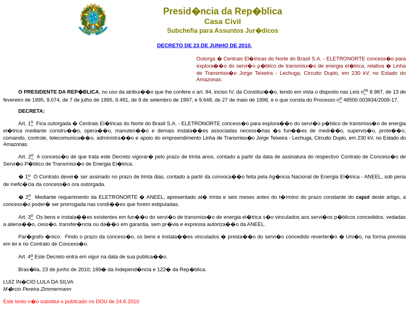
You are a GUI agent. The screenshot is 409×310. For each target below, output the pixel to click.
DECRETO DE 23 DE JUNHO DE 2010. (204, 45)
